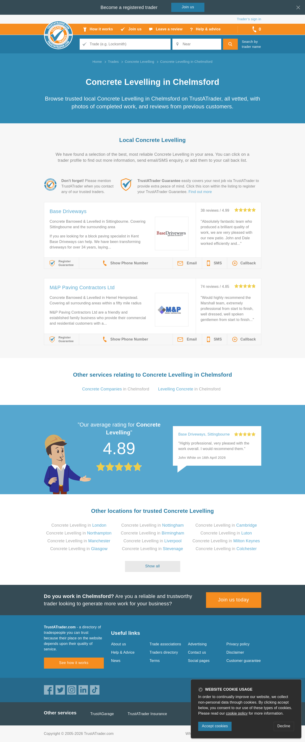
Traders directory (164, 652)
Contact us (197, 652)
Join (188, 7)
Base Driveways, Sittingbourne (204, 434)
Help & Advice (123, 652)
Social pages (199, 661)
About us (118, 644)
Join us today (233, 600)
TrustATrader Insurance (147, 714)
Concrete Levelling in (78, 525)
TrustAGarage (102, 714)
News (116, 661)
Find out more (200, 192)
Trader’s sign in (249, 19)
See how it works (73, 663)
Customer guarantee (244, 661)
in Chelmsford (115, 389)
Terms (155, 661)
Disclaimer (235, 652)
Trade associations (165, 644)
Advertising (197, 644)
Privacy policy (238, 644)
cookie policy (237, 713)
